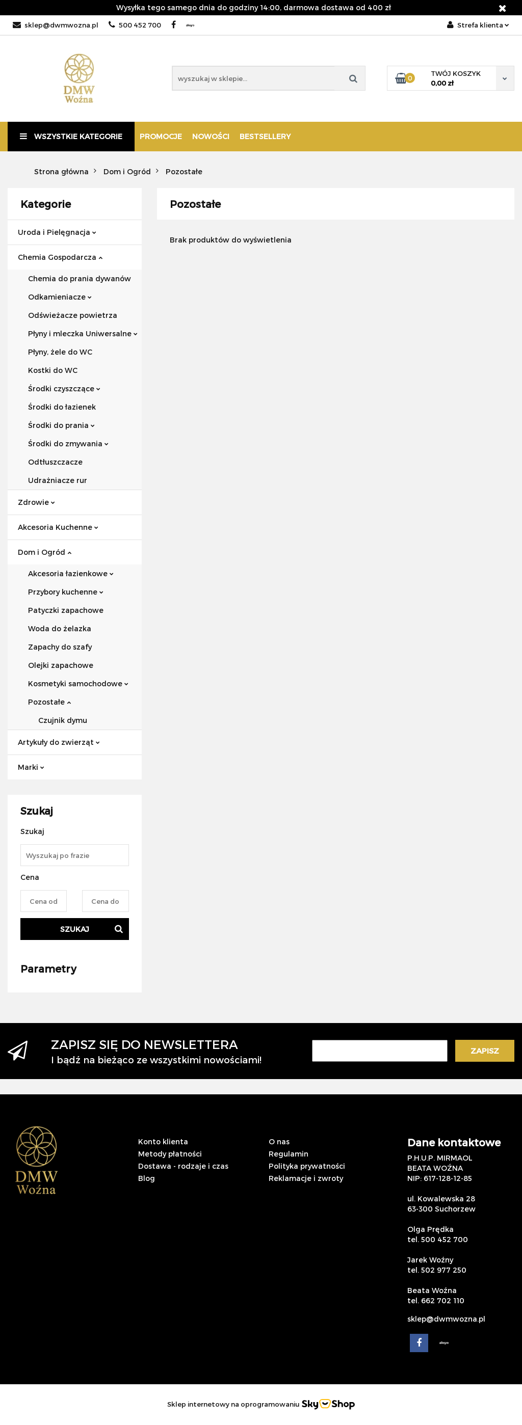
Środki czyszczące (64, 388)
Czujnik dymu (62, 720)
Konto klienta (163, 1141)
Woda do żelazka (59, 628)
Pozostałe (49, 701)
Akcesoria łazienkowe (71, 573)
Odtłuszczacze (55, 462)
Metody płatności (170, 1153)
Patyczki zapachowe (65, 610)
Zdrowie (36, 502)
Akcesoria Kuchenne (58, 527)
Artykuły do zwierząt (59, 742)
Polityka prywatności (307, 1166)
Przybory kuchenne (65, 591)
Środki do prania (61, 425)
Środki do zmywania (68, 443)
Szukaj (74, 929)
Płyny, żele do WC (60, 351)
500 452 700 (135, 25)
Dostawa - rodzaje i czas (183, 1166)
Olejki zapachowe (60, 665)
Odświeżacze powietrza (72, 315)
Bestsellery (265, 136)
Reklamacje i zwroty (306, 1178)
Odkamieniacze (60, 296)
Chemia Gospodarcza (60, 257)
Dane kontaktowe (454, 1142)
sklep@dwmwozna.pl (55, 25)
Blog (146, 1178)
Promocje (161, 136)
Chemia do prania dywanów (79, 278)
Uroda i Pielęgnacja (57, 232)
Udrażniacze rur (57, 480)
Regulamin (288, 1153)
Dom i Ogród (44, 552)
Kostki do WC (52, 370)
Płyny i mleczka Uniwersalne (83, 333)
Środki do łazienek (62, 406)
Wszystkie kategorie (71, 136)
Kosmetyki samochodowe (78, 683)
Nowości (210, 136)
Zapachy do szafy (60, 646)
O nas (279, 1141)
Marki (31, 767)
